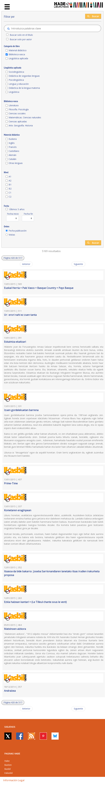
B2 (10, 188)
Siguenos (9, 726)
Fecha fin (28, 213)
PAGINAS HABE (12, 753)
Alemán (12, 155)
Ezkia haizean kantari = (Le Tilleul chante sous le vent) (35, 602)
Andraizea (10, 690)
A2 (10, 180)
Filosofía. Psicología (19, 109)
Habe (7, 760)
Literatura (13, 105)
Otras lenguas (16, 163)
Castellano (14, 151)
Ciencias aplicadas (18, 121)
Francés (13, 147)
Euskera (13, 138)
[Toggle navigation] (7, 7)
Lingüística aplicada (18, 58)
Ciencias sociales (17, 113)
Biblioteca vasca (17, 54)
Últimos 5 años (17, 209)
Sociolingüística (16, 71)
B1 (10, 184)
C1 (10, 192)
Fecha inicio (13, 213)
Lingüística (14, 91)
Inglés (12, 142)
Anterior (26, 264)
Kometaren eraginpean (17, 510)
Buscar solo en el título (21, 34)
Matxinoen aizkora (15, 629)
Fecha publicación (18, 230)
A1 (10, 176)
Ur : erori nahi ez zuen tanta (20, 315)
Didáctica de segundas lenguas (24, 75)
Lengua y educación (19, 83)
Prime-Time (11, 483)
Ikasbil (7, 768)
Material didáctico (18, 50)
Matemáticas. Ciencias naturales (25, 117)
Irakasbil (8, 772)
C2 (10, 196)
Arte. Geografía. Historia (21, 125)
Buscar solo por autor (21, 39)
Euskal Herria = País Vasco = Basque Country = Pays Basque (38, 288)
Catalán (12, 159)
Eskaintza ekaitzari (15, 341)
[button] (12, 257)
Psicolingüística (16, 79)
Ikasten (8, 764)
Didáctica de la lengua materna (24, 87)
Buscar (93, 16)
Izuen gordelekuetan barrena (21, 410)
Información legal (13, 780)
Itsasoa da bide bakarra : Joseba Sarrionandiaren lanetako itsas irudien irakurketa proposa (51, 573)
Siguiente (78, 264)
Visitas (12, 234)
